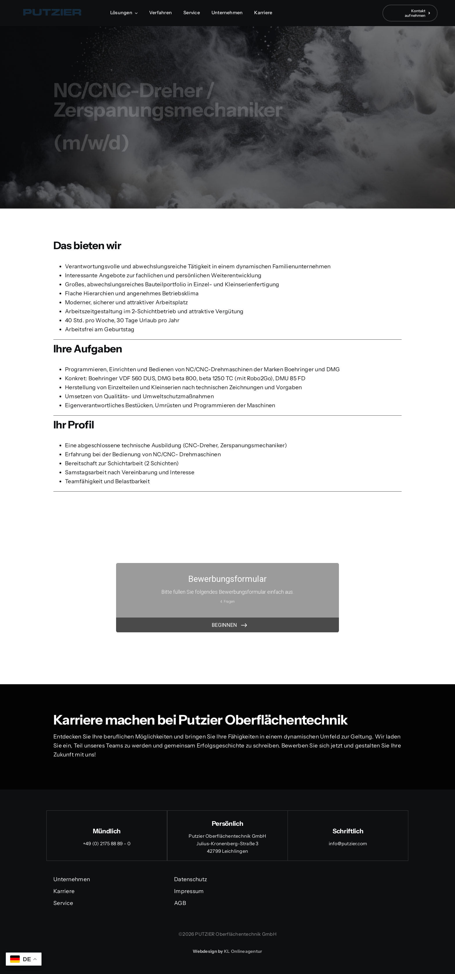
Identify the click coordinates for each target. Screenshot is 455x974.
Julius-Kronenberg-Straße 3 (227, 843)
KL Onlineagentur (243, 951)
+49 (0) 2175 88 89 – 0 (107, 843)
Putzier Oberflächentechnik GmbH (227, 836)
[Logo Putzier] (52, 9)
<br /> (227, 597)
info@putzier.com (348, 843)
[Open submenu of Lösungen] (135, 13)
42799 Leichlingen (227, 851)
